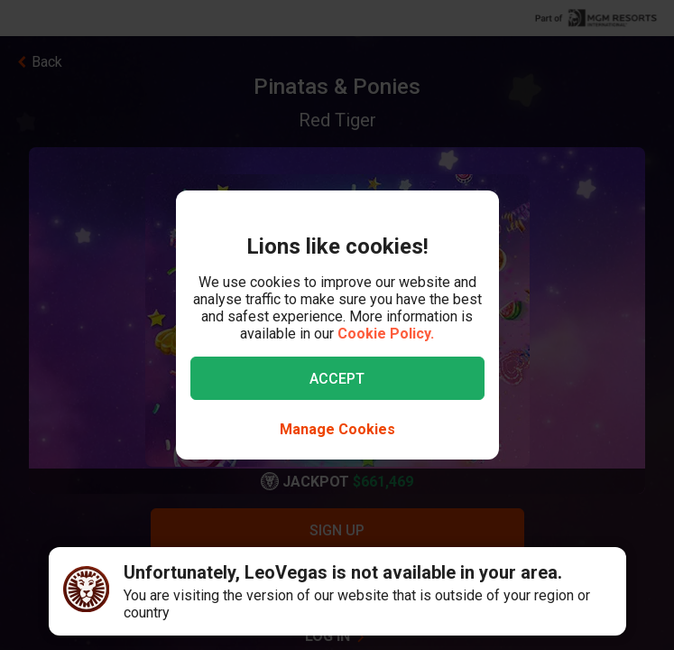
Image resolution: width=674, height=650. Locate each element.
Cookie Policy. (385, 333)
